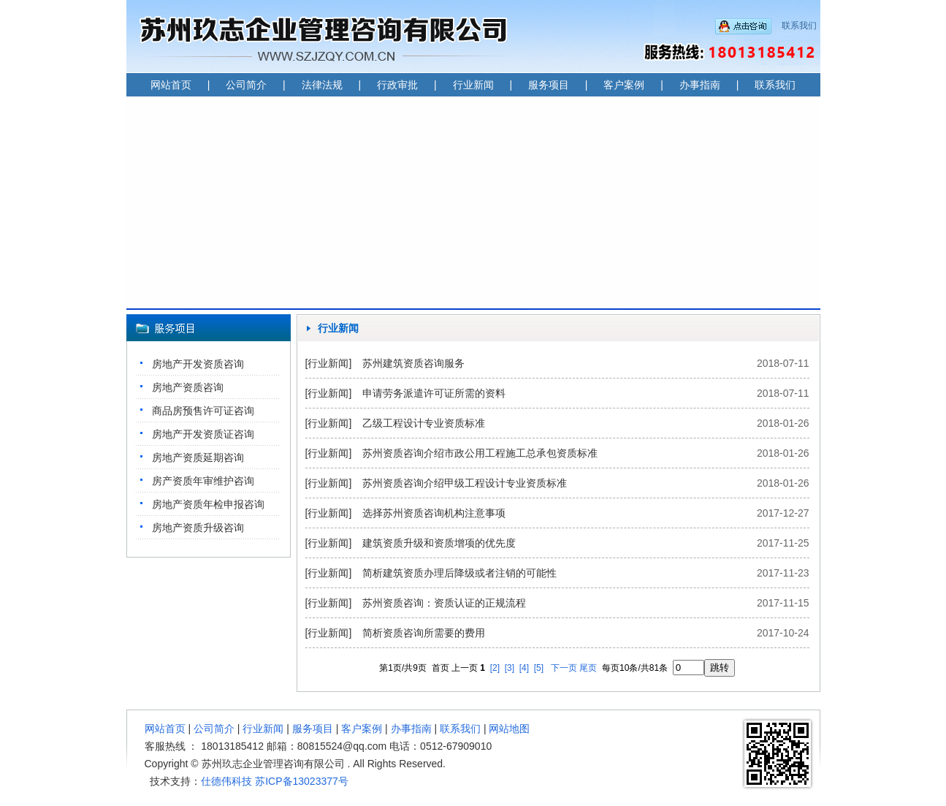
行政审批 (397, 85)
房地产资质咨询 (188, 387)
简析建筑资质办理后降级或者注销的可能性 (459, 573)
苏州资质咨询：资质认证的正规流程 (444, 603)
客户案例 (623, 85)
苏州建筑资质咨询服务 (413, 363)
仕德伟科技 (226, 781)
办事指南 (699, 85)
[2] (495, 668)
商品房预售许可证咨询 (203, 411)
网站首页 (170, 85)
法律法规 (322, 85)
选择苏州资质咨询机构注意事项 (434, 513)
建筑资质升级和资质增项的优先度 (439, 543)
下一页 (564, 668)
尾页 (588, 668)
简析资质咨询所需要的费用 (423, 633)
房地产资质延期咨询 (198, 457)
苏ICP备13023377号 (301, 781)
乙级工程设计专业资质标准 (423, 423)
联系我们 (799, 25)
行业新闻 (473, 85)
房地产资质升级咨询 (198, 527)
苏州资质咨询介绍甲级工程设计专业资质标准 (464, 483)
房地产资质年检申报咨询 (208, 504)
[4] (524, 668)
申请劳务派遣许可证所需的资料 (434, 393)
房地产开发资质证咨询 (203, 434)
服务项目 (548, 85)
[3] (509, 668)
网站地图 (509, 728)
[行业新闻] (328, 363)
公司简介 (246, 85)
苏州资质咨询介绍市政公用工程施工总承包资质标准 (480, 453)
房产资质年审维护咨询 (203, 481)
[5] (538, 668)
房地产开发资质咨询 (198, 364)
